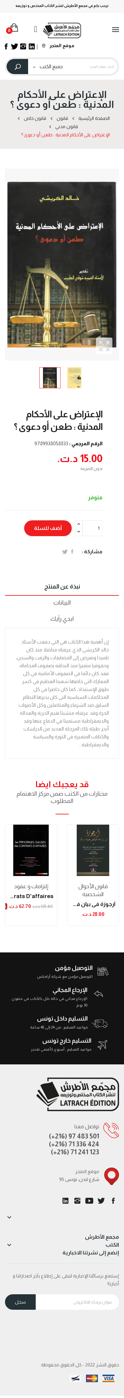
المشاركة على (72, 552)
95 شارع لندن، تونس (79, 1179)
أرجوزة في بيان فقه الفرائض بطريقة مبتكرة (93, 904)
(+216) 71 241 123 (75, 1152)
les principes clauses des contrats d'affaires (31, 896)
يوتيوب (89, 1201)
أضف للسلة (48, 528)
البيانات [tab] (62, 602)
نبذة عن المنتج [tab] (62, 586)
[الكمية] (93, 528)
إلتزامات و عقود (31, 886)
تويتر (101, 1201)
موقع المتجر (58, 45)
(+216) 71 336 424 (74, 1144)
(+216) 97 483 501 (74, 1136)
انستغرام (77, 1201)
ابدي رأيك (62, 619)
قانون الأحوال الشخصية (93, 890)
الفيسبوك (113, 1201)
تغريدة (65, 552)
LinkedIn (65, 1201)
